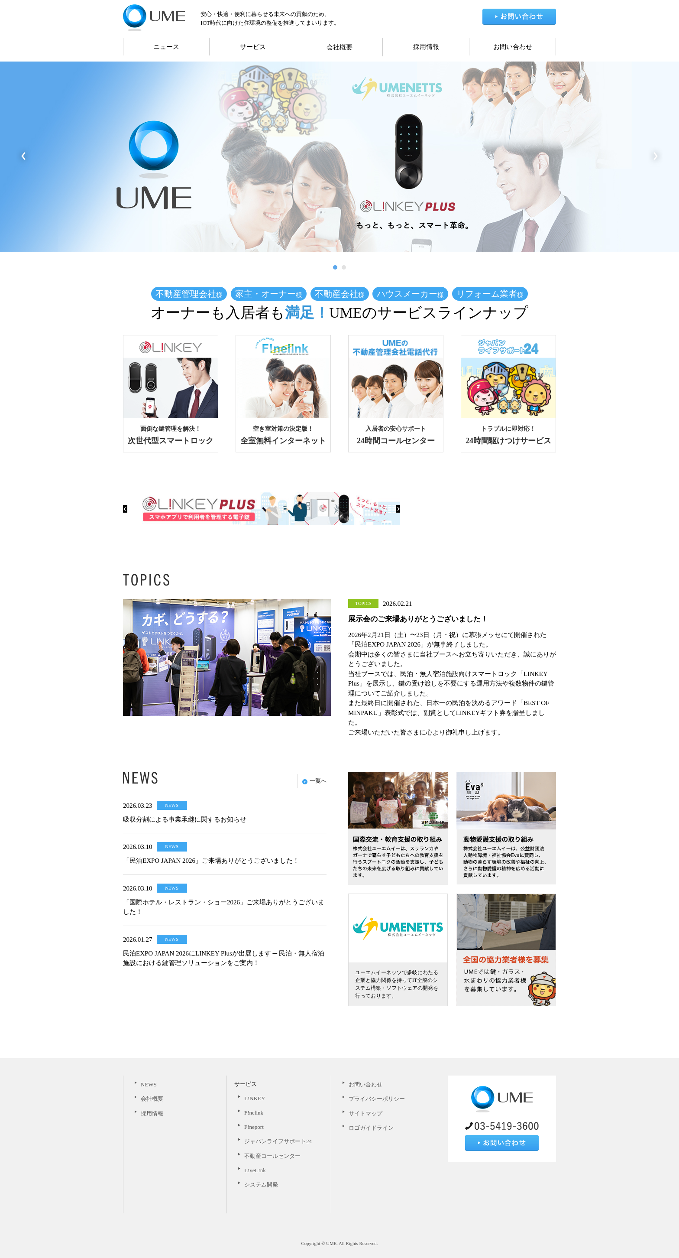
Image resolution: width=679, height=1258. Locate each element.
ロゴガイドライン (371, 1128)
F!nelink (253, 1112)
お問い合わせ (512, 46)
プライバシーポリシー (377, 1098)
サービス (253, 46)
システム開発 (261, 1184)
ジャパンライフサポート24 (278, 1141)
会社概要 (339, 47)
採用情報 (426, 46)
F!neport (254, 1127)
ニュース (166, 46)
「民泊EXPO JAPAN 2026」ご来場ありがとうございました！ (211, 860)
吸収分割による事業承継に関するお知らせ (184, 819)
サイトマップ (365, 1113)
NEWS (149, 1084)
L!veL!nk (255, 1170)
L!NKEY (254, 1098)
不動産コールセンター (272, 1156)
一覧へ (314, 780)
